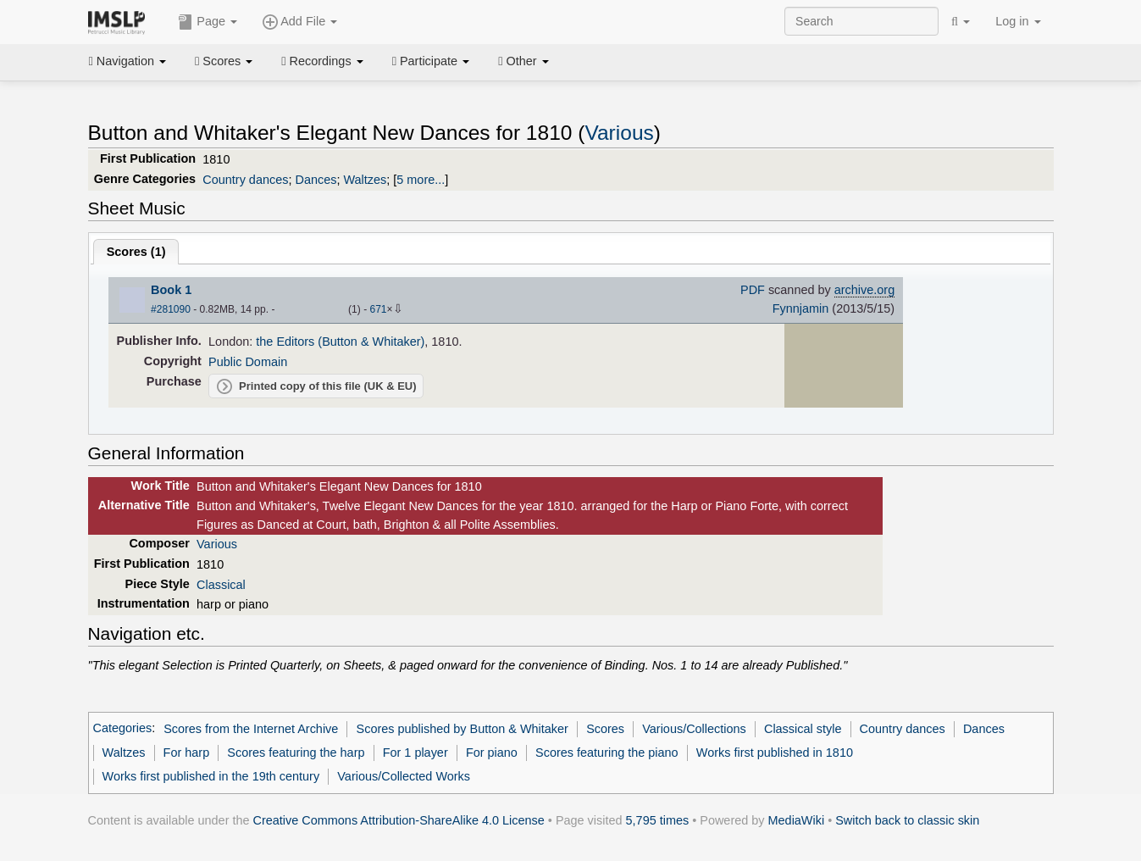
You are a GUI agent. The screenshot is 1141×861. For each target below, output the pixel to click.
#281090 (171, 309)
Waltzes (364, 179)
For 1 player (415, 752)
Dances (315, 179)
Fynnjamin (801, 308)
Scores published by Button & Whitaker (462, 729)
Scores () (136, 251)
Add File (300, 22)
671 (377, 309)
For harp (186, 752)
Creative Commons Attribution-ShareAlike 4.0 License (399, 820)
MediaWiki (796, 820)
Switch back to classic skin (907, 820)
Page (207, 22)
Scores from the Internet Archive (250, 729)
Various (618, 132)
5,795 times (658, 820)
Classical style (802, 729)
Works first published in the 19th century (211, 776)
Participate (431, 61)
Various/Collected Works (403, 776)
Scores (223, 61)
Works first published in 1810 (774, 752)
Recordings (322, 61)
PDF (752, 290)
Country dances (245, 179)
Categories (122, 729)
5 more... (420, 179)
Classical (221, 585)
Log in (1017, 21)
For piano (492, 752)
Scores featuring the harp (295, 752)
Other (523, 61)
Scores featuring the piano (607, 752)
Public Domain (247, 362)
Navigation (128, 61)
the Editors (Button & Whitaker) (340, 341)
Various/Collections (694, 729)
